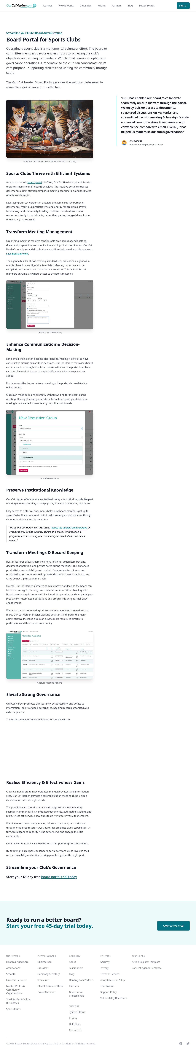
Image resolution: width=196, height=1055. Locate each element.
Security (105, 962)
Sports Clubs (13, 1009)
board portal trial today (59, 877)
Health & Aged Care (17, 962)
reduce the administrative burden (69, 527)
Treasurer (43, 980)
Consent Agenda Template (147, 968)
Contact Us (75, 1030)
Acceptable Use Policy (112, 980)
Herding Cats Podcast (81, 980)
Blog (130, 5)
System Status (77, 1012)
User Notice (107, 986)
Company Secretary (49, 974)
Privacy (104, 968)
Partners (117, 5)
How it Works (66, 5)
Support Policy (108, 992)
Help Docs (75, 1024)
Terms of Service (109, 974)
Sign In (183, 5)
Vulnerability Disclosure (113, 998)
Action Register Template (146, 962)
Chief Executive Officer (50, 986)
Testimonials (76, 968)
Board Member (46, 992)
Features (48, 5)
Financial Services (16, 980)
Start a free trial (173, 926)
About (72, 962)
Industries (86, 5)
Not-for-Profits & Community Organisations (15, 989)
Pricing (102, 5)
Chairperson (45, 962)
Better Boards (147, 5)
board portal (34, 182)
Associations (13, 968)
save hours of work (17, 253)
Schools (10, 974)
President (43, 968)
